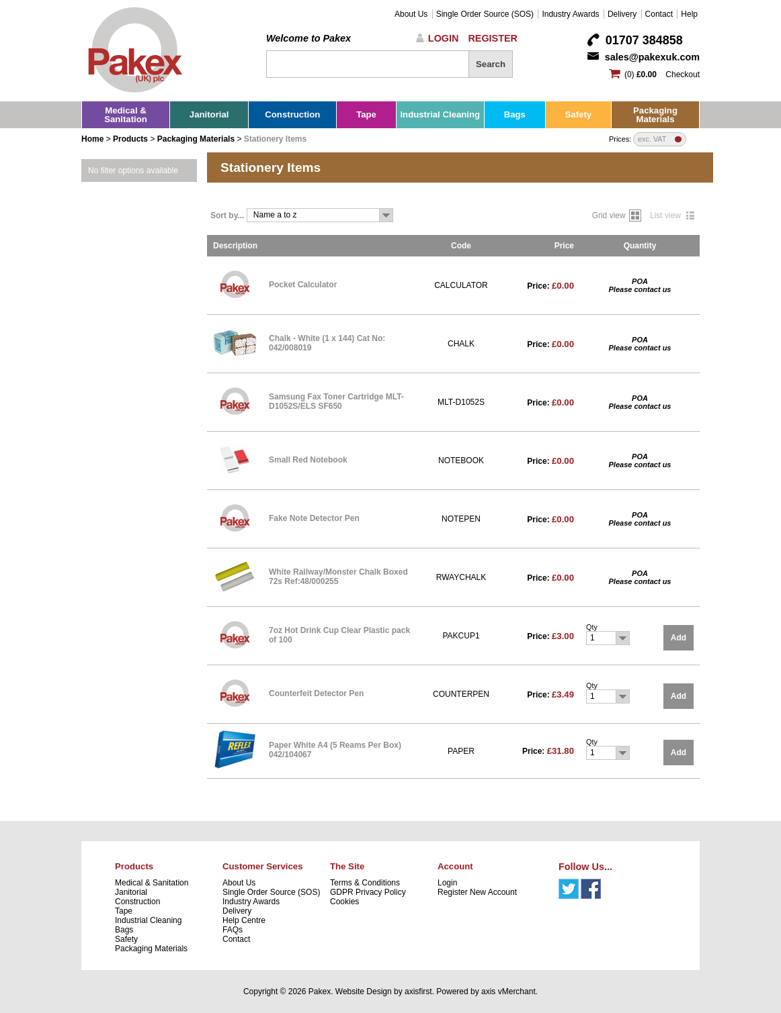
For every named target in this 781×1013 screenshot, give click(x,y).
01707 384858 (644, 40)
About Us (411, 14)
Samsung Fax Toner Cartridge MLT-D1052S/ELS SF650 (336, 401)
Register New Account (477, 892)
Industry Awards (570, 14)
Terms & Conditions (365, 882)
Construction (292, 114)
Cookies (344, 901)
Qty (592, 627)
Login (443, 38)
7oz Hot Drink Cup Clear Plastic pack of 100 (339, 635)
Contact (659, 14)
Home (92, 139)
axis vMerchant (508, 991)
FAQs (232, 929)
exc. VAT (652, 139)
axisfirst (418, 991)
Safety (578, 114)
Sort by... (227, 215)
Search (490, 64)
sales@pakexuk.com (652, 57)
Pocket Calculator (303, 284)
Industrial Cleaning (440, 114)
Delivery (622, 14)
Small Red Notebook (308, 460)
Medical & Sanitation (125, 115)
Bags (515, 114)
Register (493, 38)
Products (130, 139)
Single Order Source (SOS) (485, 14)
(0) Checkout (662, 74)
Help (689, 14)
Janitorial (209, 114)
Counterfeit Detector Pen (316, 693)
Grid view (609, 215)
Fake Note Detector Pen (314, 518)
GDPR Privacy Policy (368, 892)
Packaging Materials (655, 115)
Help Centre (243, 920)
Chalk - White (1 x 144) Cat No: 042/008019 (327, 343)
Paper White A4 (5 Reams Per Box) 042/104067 (335, 749)
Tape (366, 114)
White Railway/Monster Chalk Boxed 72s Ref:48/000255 (338, 576)
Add (678, 637)
